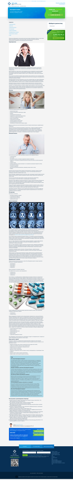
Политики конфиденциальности (38, 456)
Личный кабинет (62, 5)
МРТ (30, 4)
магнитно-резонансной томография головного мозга (24, 235)
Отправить (25, 456)
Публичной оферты (30, 456)
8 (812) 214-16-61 (39, 435)
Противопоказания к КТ (55, 454)
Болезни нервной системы (56, 455)
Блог (52, 459)
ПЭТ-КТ (36, 4)
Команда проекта (54, 458)
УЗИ (39, 4)
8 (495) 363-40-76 (59, 4)
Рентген (43, 4)
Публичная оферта (55, 460)
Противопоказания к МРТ (56, 453)
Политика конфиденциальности (57, 461)
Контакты (53, 457)
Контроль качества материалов (56, 462)
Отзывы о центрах (54, 452)
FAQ (52, 456)
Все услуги (48, 4)
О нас (27, 4)
